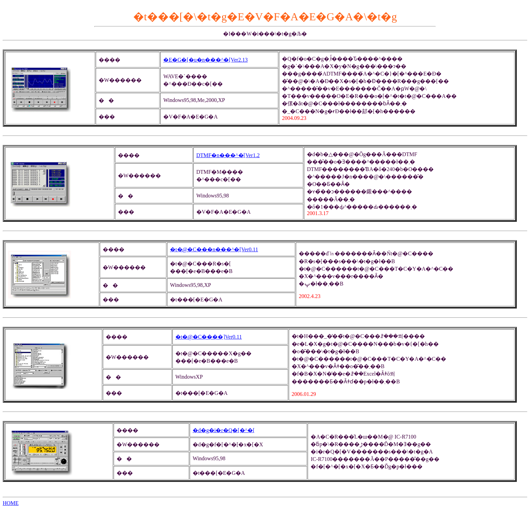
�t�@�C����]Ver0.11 (208, 337)
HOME (11, 503)
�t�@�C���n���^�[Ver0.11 (214, 249)
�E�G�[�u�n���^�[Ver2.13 (205, 60)
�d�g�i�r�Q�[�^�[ (224, 430)
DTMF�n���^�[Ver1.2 (228, 155)
